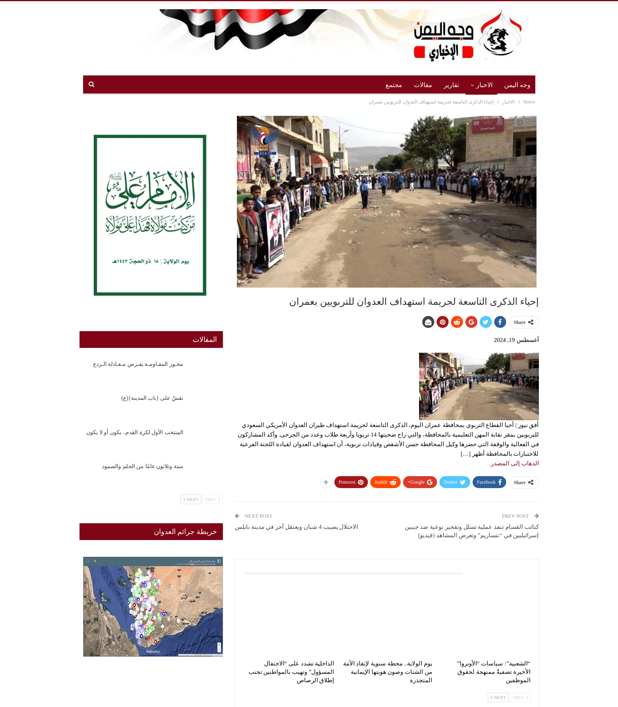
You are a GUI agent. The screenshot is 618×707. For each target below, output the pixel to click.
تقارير (451, 84)
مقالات (423, 84)
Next (498, 697)
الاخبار (484, 84)
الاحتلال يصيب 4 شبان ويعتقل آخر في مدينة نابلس (296, 527)
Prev (520, 697)
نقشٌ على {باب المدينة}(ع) (152, 398)
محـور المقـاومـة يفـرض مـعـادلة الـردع (138, 364)
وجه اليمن (517, 84)
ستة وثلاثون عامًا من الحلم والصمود (142, 466)
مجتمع (394, 84)
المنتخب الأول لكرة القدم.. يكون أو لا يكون (134, 432)
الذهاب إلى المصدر (515, 463)
